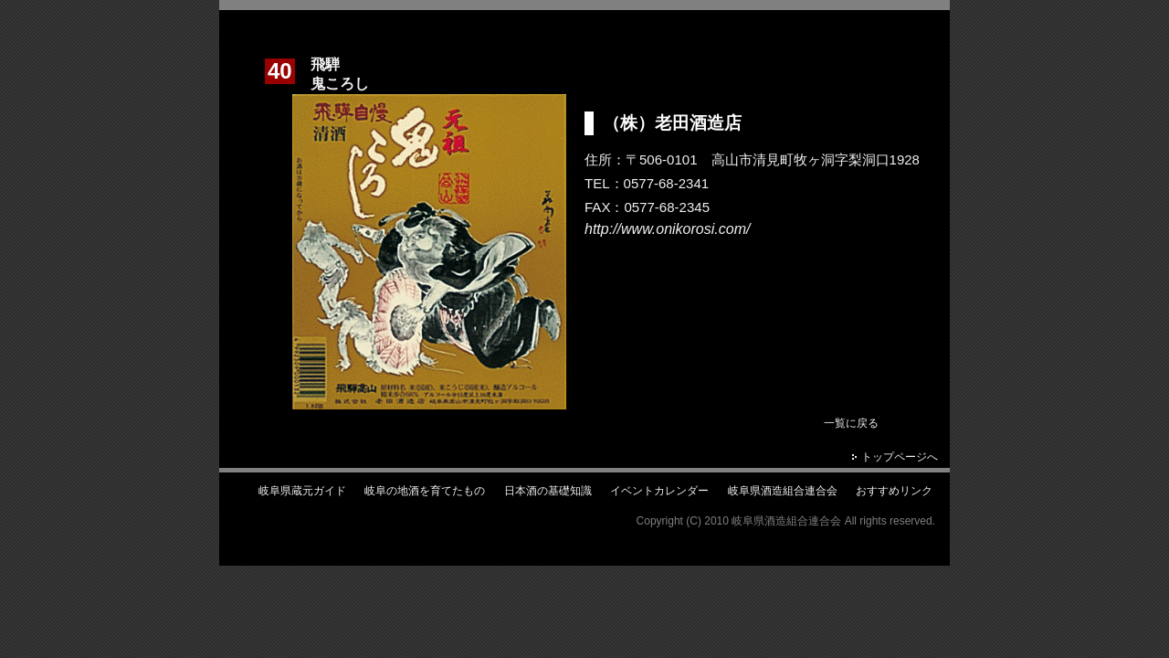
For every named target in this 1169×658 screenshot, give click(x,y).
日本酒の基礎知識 (548, 490)
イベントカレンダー (659, 490)
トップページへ (899, 457)
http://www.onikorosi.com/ (667, 229)
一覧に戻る (851, 423)
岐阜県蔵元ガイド (302, 490)
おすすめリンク (894, 490)
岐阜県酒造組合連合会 (782, 490)
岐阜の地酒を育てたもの (424, 490)
